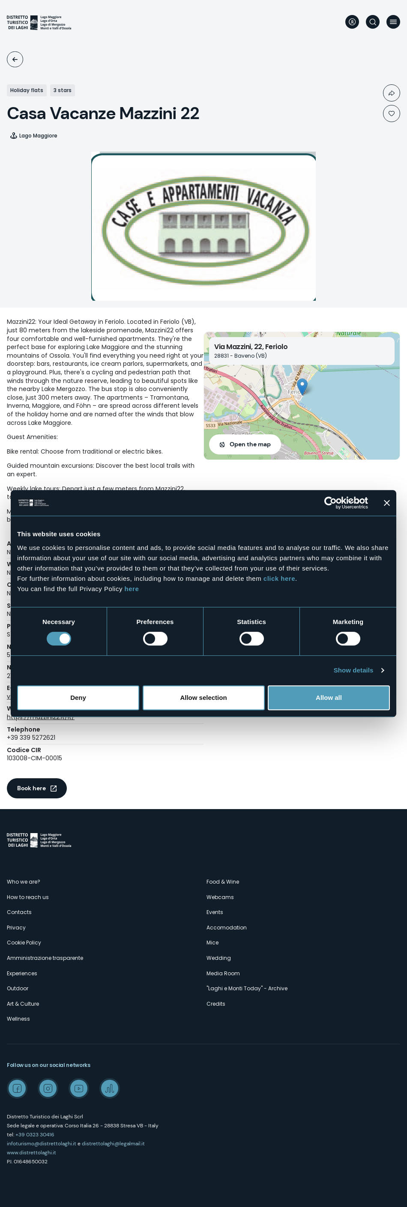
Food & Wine (222, 881)
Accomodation (15, 59)
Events (214, 912)
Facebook (17, 1088)
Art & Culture (23, 1003)
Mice (212, 942)
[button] (302, 387)
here (132, 588)
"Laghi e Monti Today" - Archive (246, 988)
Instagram (48, 1088)
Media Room (223, 973)
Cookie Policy (24, 942)
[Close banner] (387, 503)
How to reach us (28, 897)
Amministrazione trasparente (45, 958)
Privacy (16, 927)
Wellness (18, 1018)
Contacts (19, 912)
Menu (393, 22)
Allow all (329, 697)
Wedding (218, 958)
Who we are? (23, 881)
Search (373, 22)
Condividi (391, 93)
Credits (215, 1003)
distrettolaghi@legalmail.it (113, 1143)
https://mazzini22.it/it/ (41, 717)
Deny (78, 697)
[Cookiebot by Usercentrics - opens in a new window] (330, 502)
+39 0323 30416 (34, 1134)
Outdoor (17, 988)
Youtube (79, 1088)
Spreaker (109, 1088)
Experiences (22, 973)
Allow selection (203, 697)
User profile (352, 22)
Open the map (250, 444)
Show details (354, 670)
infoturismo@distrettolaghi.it (41, 1143)
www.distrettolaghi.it (31, 1152)
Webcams (220, 897)
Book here (31, 788)
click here (279, 578)
